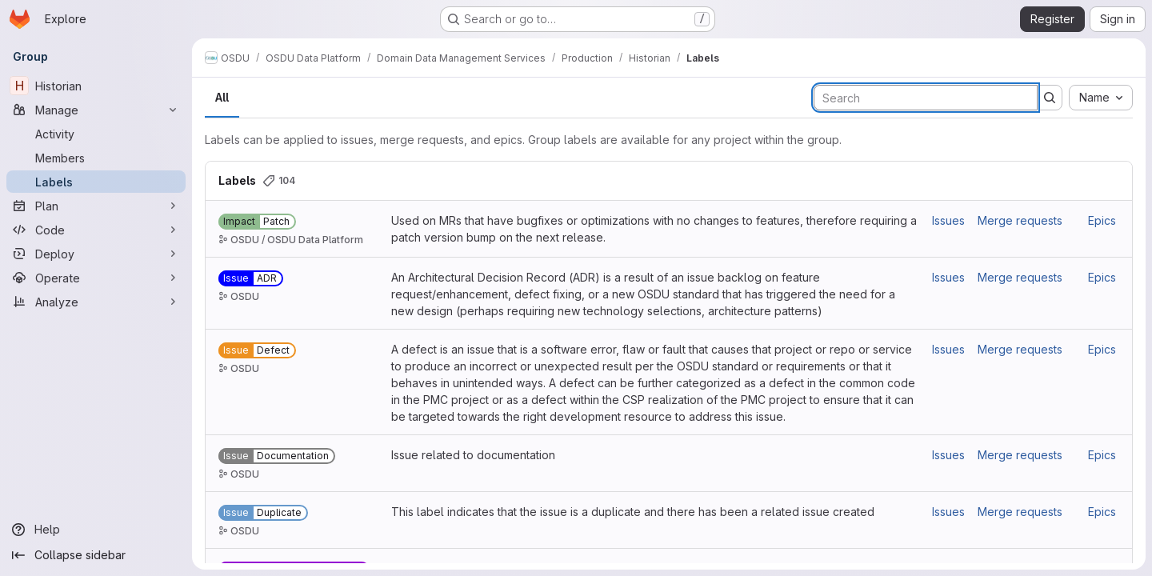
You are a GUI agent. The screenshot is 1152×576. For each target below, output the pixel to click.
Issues (948, 220)
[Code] (96, 229)
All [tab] (222, 97)
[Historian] (96, 85)
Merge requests (1020, 220)
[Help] (96, 529)
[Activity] (96, 133)
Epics (1102, 220)
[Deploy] (96, 253)
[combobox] (1101, 97)
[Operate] (96, 277)
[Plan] (96, 205)
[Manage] (96, 109)
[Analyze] (96, 301)
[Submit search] (1049, 97)
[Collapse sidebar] (96, 555)
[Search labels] (926, 97)
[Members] (96, 157)
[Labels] (96, 181)
